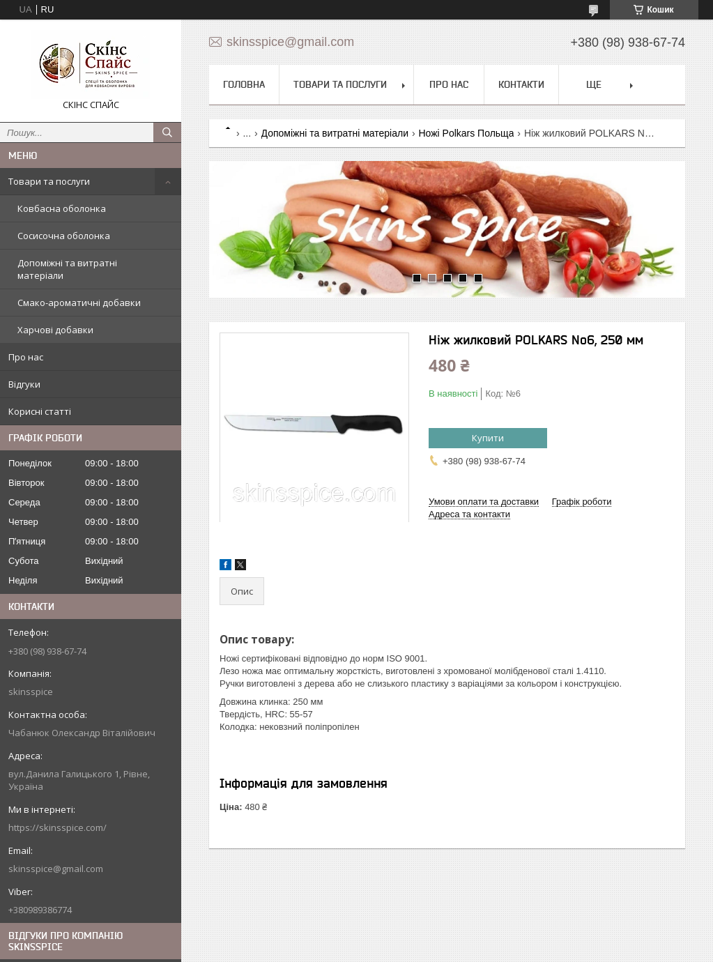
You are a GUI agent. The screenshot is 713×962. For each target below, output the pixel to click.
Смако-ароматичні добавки (79, 302)
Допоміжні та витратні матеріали (67, 269)
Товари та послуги (49, 181)
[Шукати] (167, 132)
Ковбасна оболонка (61, 208)
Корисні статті (39, 411)
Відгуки (24, 384)
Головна (244, 84)
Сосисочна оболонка (63, 235)
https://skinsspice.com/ (57, 827)
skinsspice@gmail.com (55, 868)
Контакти (521, 84)
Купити (488, 438)
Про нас (25, 357)
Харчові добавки (55, 329)
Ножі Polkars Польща (466, 133)
